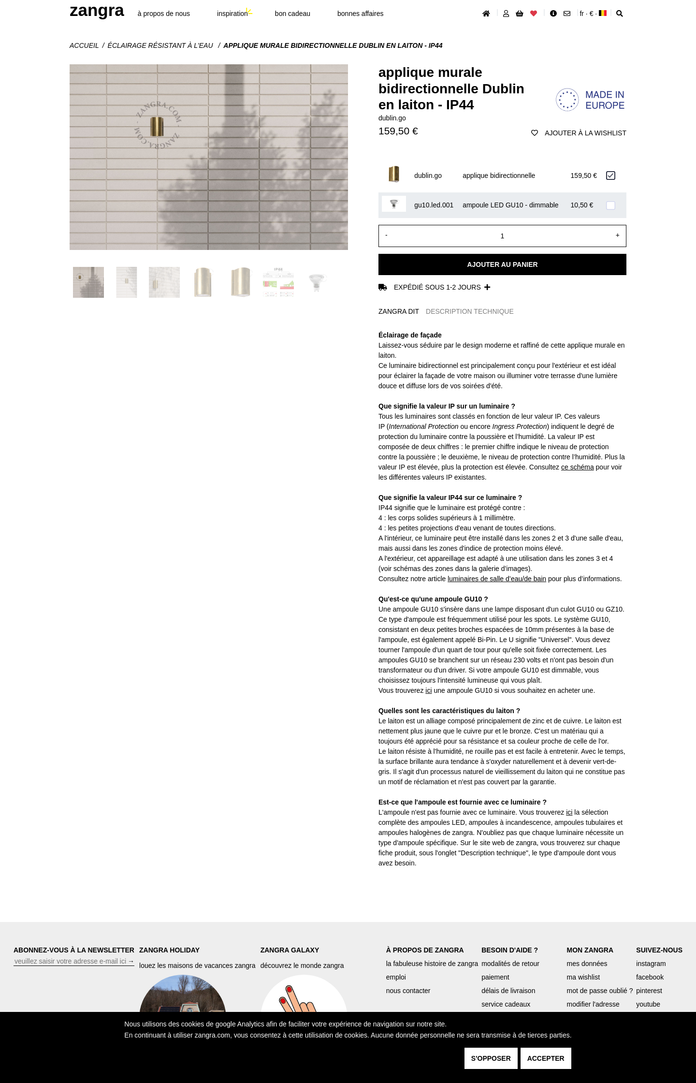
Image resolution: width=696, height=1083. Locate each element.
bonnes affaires (360, 13)
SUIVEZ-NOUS (659, 950)
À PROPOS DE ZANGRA (425, 950)
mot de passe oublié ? (600, 991)
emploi (396, 977)
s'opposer (491, 1058)
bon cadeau (292, 13)
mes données (587, 963)
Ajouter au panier (502, 264)
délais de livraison (508, 991)
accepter (546, 1058)
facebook (650, 977)
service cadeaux (505, 1004)
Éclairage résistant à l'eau (161, 45)
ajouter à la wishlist (578, 133)
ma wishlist (583, 977)
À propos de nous (164, 13)
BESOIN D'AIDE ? (509, 950)
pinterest (649, 991)
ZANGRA (97, 9)
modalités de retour (510, 963)
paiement (495, 977)
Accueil (84, 45)
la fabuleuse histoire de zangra (432, 963)
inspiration (232, 13)
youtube (648, 1004)
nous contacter (408, 991)
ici (428, 690)
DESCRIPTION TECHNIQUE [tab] (470, 311)
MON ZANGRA (590, 950)
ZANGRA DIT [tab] (398, 311)
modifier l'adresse (593, 1004)
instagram (651, 963)
